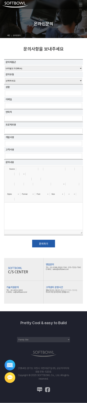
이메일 (9, 99)
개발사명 (10, 137)
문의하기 (43, 243)
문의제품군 (11, 62)
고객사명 (10, 149)
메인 (8, 35)
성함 (8, 87)
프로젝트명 (11, 124)
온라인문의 (16, 35)
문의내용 (10, 162)
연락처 (9, 112)
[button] (10, 169)
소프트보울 (15, 5)
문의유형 (10, 74)
